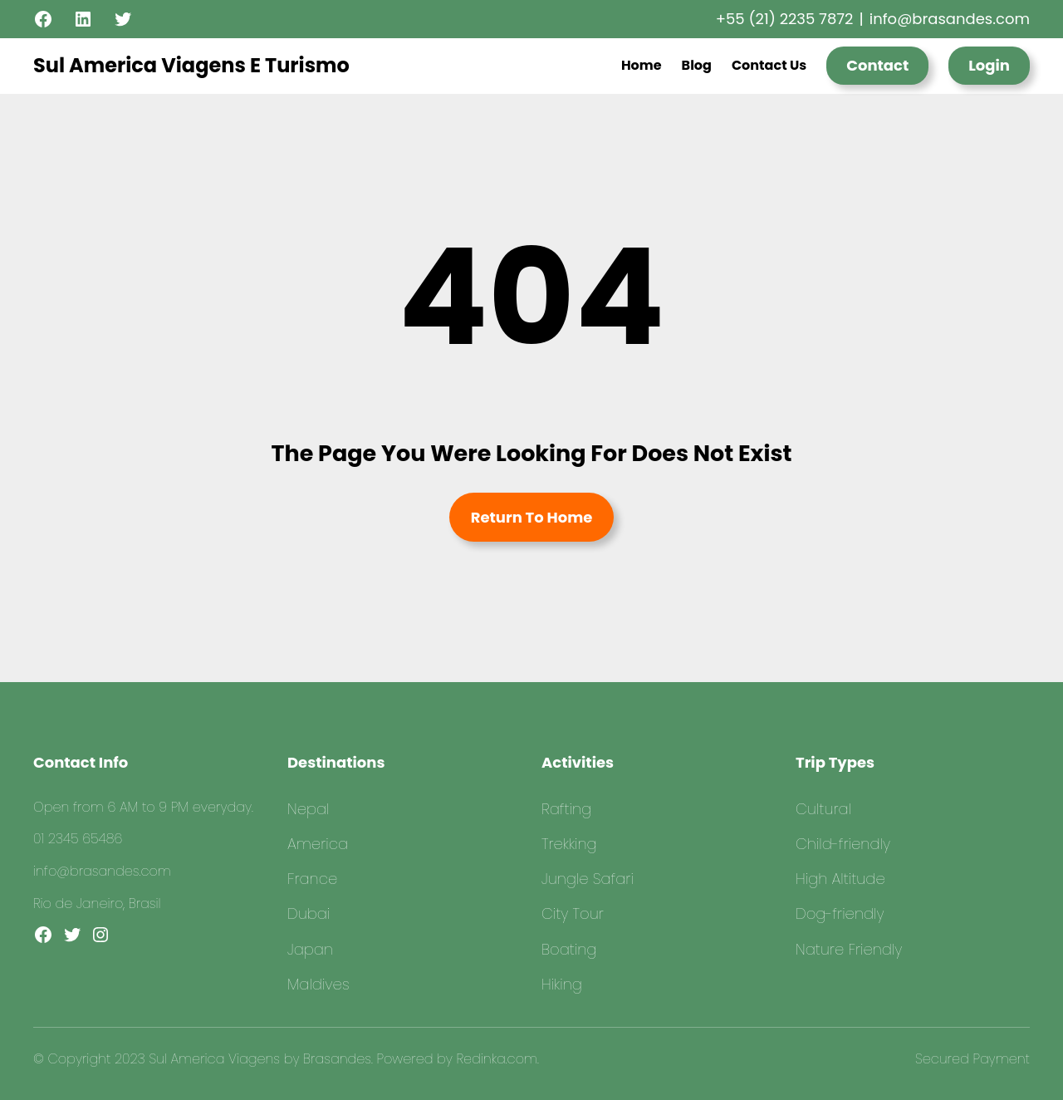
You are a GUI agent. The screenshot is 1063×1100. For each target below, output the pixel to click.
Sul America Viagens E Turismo (191, 65)
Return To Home (532, 517)
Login (989, 65)
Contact (877, 65)
